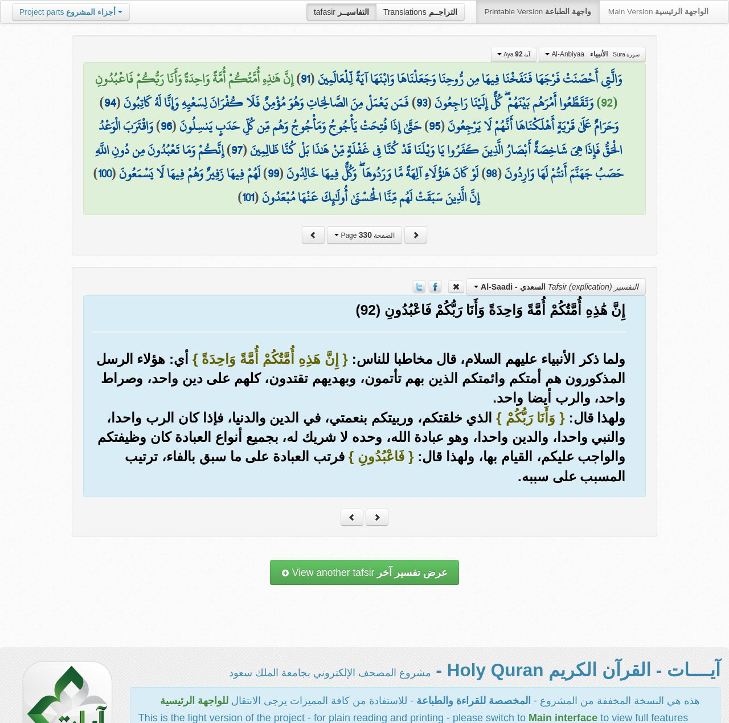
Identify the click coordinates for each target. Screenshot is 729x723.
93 (421, 102)
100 (105, 173)
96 (166, 126)
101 (248, 197)
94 (110, 102)
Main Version (658, 11)
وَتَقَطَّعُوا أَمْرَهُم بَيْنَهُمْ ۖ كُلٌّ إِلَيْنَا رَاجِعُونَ (514, 102)
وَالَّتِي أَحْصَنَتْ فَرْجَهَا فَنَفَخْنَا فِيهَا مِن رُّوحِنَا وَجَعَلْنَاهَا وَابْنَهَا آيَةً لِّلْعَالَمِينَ (470, 78)
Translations (420, 12)
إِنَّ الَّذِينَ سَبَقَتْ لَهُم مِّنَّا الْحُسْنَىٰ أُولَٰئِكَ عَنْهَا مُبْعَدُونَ (371, 197)
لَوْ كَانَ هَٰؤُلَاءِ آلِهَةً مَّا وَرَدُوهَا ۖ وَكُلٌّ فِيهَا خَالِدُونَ (382, 173)
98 (491, 173)
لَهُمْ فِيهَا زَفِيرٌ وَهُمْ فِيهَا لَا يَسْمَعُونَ (189, 173)
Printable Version (538, 11)
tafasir (341, 12)
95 (434, 126)
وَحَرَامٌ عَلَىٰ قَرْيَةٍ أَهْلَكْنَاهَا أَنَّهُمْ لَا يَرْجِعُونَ (533, 126)
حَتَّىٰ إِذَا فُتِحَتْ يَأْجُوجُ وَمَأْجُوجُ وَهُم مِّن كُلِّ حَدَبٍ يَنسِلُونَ (300, 126)
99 (273, 173)
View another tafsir (364, 572)
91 (305, 78)
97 (237, 150)
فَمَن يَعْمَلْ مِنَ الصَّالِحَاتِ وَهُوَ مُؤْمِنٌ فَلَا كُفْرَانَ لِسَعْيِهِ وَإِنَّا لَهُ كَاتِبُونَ (266, 102)
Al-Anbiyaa (592, 54)
